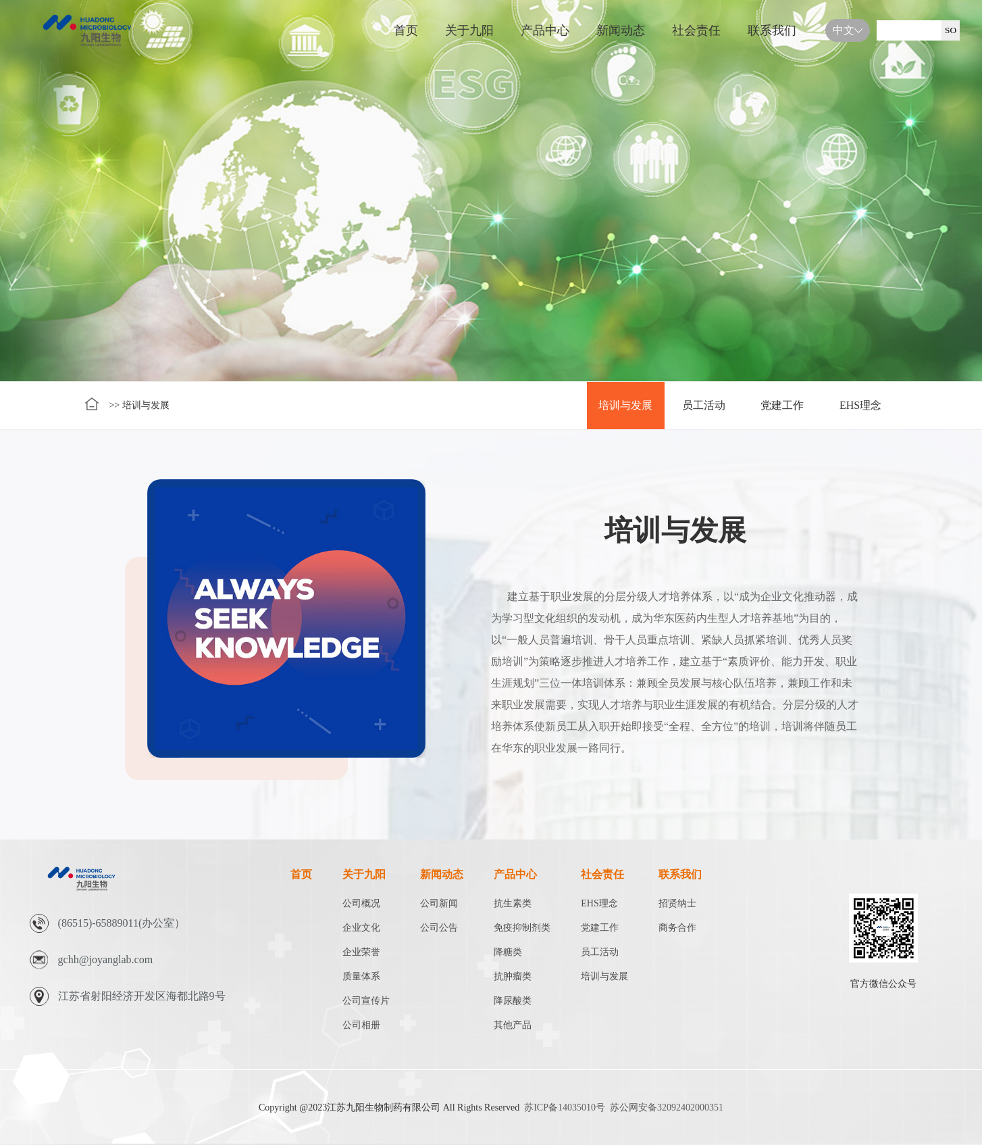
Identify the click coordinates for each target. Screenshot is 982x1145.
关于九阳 (469, 30)
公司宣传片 (366, 1001)
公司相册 (361, 1025)
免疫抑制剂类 (522, 928)
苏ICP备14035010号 (564, 1107)
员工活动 (703, 405)
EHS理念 (860, 405)
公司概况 (361, 903)
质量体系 (361, 976)
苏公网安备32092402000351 (666, 1107)
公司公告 (439, 928)
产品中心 (545, 30)
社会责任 (696, 30)
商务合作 (677, 928)
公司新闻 (439, 903)
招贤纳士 (677, 903)
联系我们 (772, 30)
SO (950, 30)
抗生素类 (513, 903)
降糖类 (508, 952)
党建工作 (782, 405)
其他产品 (513, 1025)
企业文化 (361, 928)
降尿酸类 (513, 1001)
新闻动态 (620, 30)
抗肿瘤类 (513, 976)
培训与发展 (625, 405)
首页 (406, 30)
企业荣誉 (361, 952)
